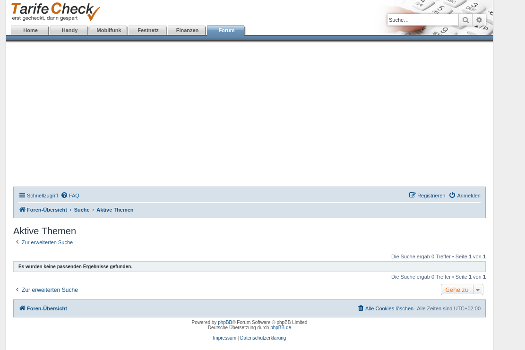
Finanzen (187, 30)
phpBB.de (280, 327)
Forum (226, 30)
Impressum (224, 338)
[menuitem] (69, 195)
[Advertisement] (249, 116)
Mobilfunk (109, 30)
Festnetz (148, 30)
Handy (70, 30)
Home (30, 30)
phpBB (225, 322)
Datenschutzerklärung (263, 338)
